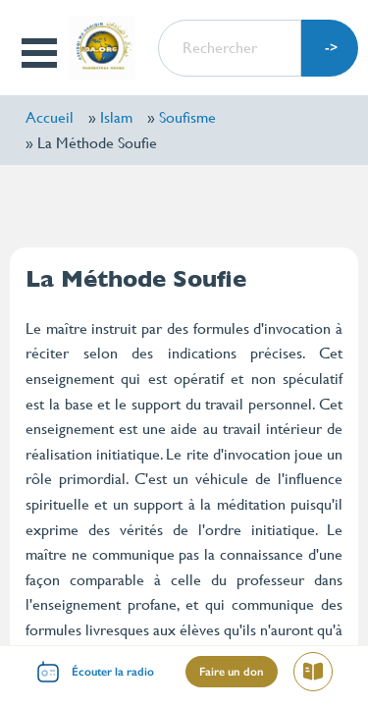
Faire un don (231, 672)
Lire (320, 674)
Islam (116, 117)
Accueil (50, 117)
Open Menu (41, 53)
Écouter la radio (113, 672)
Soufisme (187, 117)
